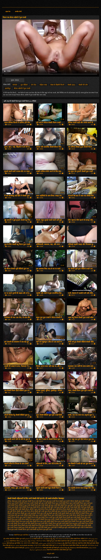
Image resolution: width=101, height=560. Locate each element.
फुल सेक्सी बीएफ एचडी (37, 507)
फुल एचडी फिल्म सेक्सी (56, 501)
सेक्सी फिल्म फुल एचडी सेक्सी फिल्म (61, 521)
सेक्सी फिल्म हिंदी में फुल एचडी (57, 525)
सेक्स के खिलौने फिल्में (57, 85)
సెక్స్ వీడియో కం (71, 547)
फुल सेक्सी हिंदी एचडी (77, 507)
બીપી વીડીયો (58, 538)
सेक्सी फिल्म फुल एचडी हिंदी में (39, 523)
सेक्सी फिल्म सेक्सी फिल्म (53, 550)
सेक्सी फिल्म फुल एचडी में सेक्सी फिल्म (52, 519)
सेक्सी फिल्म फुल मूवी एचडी (57, 523)
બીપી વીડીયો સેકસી (92, 545)
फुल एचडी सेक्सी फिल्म (63, 503)
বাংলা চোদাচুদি (59, 545)
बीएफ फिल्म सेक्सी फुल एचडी (50, 509)
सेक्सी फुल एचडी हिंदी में (51, 527)
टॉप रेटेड (33, 85)
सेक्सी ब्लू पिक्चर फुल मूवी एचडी (42, 529)
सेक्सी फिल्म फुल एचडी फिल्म (21, 535)
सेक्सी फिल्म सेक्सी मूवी (87, 541)
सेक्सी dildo (71, 85)
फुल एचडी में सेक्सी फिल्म (19, 503)
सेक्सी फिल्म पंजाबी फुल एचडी (68, 517)
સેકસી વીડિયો (66, 538)
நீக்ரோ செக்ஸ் (15, 545)
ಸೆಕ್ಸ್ (29, 541)
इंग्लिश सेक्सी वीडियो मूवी (48, 545)
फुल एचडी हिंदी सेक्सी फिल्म (59, 505)
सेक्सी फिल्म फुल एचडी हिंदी (22, 523)
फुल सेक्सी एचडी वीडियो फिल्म (21, 507)
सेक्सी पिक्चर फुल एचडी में (84, 515)
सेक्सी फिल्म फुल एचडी (83, 517)
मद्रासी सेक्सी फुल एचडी (68, 513)
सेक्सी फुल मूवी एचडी (64, 527)
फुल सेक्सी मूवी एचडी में (64, 507)
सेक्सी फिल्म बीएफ (77, 541)
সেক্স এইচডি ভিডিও (25, 543)
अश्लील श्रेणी (18, 11)
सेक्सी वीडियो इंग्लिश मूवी (11, 547)
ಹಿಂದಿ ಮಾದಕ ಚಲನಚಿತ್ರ (26, 545)
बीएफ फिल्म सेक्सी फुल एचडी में (68, 509)
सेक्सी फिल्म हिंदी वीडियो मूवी (85, 543)
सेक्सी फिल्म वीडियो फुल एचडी (17, 538)
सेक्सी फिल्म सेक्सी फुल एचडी (22, 525)
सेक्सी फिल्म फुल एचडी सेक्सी (41, 521)
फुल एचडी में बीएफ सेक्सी (70, 501)
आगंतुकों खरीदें (50, 553)
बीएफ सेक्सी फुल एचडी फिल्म (21, 511)
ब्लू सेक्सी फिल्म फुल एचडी (38, 513)
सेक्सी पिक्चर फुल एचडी (51, 515)
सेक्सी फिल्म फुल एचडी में (32, 519)
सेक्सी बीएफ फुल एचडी (26, 529)
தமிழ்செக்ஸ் (23, 541)
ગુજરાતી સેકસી (29, 538)
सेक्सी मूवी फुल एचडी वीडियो (54, 541)
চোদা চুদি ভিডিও (37, 545)
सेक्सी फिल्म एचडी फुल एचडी (49, 517)
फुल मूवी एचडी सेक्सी (74, 505)
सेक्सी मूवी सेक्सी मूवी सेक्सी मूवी (51, 547)
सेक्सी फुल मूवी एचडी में (78, 527)
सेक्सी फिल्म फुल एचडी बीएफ (16, 519)
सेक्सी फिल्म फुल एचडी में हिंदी (72, 519)
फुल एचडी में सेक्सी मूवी (34, 503)
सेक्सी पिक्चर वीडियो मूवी (71, 543)
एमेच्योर (14, 85)
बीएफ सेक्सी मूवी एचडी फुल (39, 511)
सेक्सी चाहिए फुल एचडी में (35, 515)
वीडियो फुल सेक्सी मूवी (81, 545)
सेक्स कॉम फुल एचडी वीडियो (19, 515)
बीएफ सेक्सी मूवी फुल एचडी (55, 511)
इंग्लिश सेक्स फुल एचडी (14, 501)
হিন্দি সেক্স (43, 538)
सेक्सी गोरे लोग (83, 85)
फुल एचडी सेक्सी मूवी (44, 505)
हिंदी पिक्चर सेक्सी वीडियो (69, 545)
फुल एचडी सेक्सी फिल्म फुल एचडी (80, 503)
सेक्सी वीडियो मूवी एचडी (65, 550)
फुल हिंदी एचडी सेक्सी (18, 509)
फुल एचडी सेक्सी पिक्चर (48, 503)
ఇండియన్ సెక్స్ (63, 547)
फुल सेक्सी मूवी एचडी (50, 507)
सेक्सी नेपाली (37, 538)
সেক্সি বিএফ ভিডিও (41, 541)
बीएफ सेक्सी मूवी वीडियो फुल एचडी (74, 511)
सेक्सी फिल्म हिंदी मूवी (66, 541)
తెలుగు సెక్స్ (61, 543)
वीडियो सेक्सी (34, 543)
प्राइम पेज (8, 11)
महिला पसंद (43, 85)
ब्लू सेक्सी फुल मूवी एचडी (54, 513)
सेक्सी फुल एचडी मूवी (24, 527)
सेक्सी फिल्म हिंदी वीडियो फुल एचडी (76, 525)
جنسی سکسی (42, 543)
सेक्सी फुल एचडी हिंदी (37, 527)
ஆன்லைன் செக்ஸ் (40, 550)
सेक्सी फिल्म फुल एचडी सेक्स (24, 521)
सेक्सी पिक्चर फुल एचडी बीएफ (67, 515)
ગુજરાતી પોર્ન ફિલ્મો (52, 543)
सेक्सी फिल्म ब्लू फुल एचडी (73, 523)
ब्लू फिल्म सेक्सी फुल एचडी (22, 513)
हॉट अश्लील (6, 538)
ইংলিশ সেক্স (87, 538)
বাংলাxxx (33, 541)
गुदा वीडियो (24, 85)
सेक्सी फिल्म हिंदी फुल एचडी (40, 525)
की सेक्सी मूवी (21, 547)
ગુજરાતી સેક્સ (39, 547)
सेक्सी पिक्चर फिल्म (15, 541)
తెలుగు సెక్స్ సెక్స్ (50, 538)
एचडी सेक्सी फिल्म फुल (42, 501)
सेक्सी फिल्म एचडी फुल (34, 517)
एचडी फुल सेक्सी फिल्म (28, 501)
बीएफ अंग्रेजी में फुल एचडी (22, 88)
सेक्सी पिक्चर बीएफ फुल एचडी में (17, 517)
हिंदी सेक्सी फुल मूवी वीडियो (13, 543)
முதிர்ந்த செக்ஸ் (29, 547)
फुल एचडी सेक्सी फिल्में (31, 505)
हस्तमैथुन (8, 88)
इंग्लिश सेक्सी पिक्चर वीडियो (77, 538)
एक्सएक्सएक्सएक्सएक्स (82, 547)
